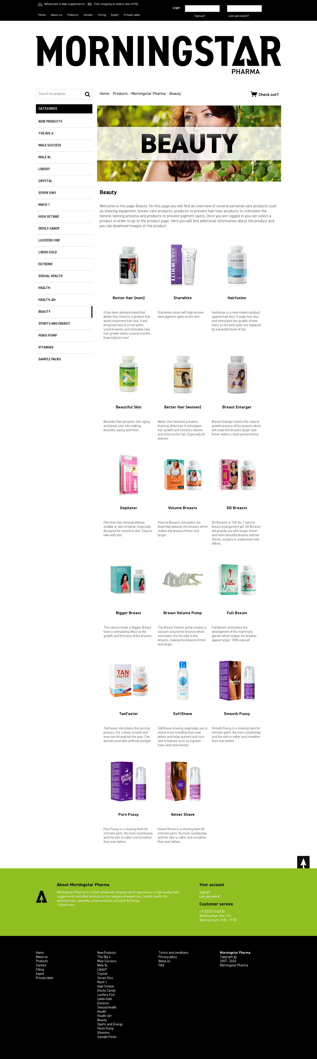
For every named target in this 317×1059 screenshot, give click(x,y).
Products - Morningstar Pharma (139, 94)
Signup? (199, 16)
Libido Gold (47, 252)
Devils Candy (49, 228)
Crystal (45, 181)
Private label (132, 15)
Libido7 (44, 169)
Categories (47, 108)
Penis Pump (47, 335)
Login (176, 7)
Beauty (44, 312)
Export (115, 15)
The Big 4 (45, 133)
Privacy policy (167, 957)
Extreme (45, 264)
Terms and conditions (173, 952)
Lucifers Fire (49, 240)
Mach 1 (44, 205)
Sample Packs (49, 359)
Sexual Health (50, 276)
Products (73, 15)
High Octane (48, 216)
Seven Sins (47, 193)
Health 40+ (47, 300)
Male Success (49, 145)
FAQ (161, 965)
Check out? (265, 94)
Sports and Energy (54, 323)
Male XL (44, 157)
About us (56, 15)
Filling (102, 15)
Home (42, 15)
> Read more (65, 905)
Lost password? (239, 16)
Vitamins (45, 347)
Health (44, 288)
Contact (88, 15)
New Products (50, 121)
